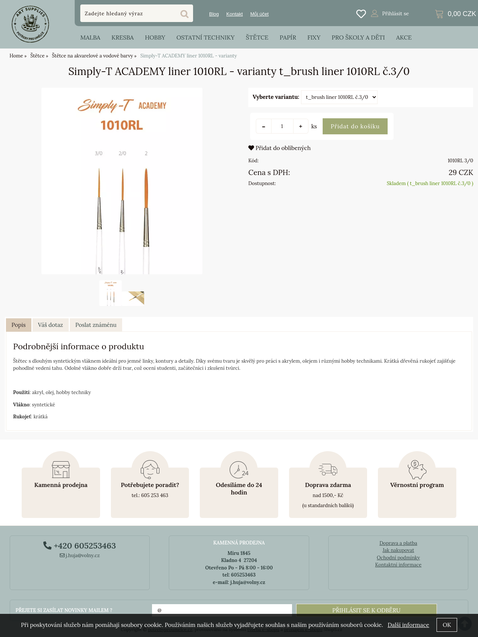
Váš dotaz (50, 324)
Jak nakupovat (398, 550)
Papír (288, 37)
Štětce (257, 37)
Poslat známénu (96, 324)
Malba (90, 37)
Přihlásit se (395, 13)
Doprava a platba (398, 543)
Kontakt (234, 14)
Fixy (313, 37)
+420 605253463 (79, 545)
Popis (19, 324)
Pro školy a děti (358, 37)
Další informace (408, 624)
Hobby (155, 37)
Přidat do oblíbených (279, 148)
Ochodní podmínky (398, 558)
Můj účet (259, 14)
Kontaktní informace (398, 565)
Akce (404, 37)
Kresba (122, 37)
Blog (214, 14)
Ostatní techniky (205, 37)
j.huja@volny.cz (80, 555)
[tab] (18, 325)
